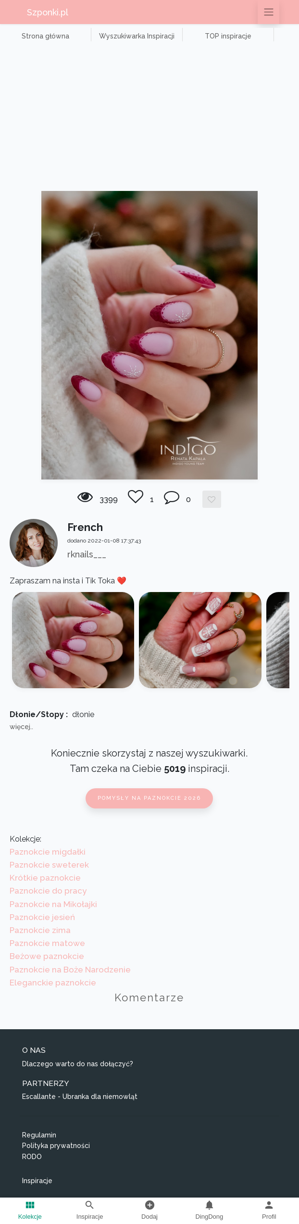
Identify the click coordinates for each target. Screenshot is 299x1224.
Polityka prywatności (56, 1145)
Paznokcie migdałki (48, 852)
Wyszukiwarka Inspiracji (136, 36)
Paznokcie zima (40, 930)
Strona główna (45, 36)
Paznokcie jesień (42, 917)
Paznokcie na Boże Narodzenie (70, 969)
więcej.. (21, 727)
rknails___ (86, 554)
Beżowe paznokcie (47, 956)
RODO (32, 1157)
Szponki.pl (47, 12)
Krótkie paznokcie (45, 878)
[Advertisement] (149, 118)
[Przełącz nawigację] (268, 12)
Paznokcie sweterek (49, 865)
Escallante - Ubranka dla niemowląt (79, 1096)
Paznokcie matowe (47, 943)
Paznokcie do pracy (48, 891)
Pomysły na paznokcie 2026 (149, 798)
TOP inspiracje (228, 36)
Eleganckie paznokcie (53, 982)
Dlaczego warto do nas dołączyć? (77, 1064)
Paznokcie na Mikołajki (53, 904)
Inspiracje (37, 1181)
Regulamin (39, 1135)
